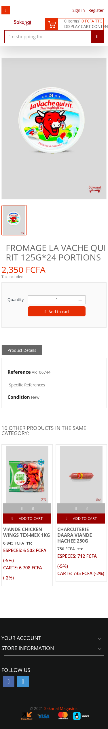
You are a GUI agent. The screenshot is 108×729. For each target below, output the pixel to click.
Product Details (21, 350)
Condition (18, 397)
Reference (19, 372)
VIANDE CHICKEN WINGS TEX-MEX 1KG (26, 532)
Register (96, 10)
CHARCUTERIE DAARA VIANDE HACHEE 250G (74, 535)
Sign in (79, 10)
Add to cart (57, 311)
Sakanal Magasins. (61, 708)
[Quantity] (57, 299)
